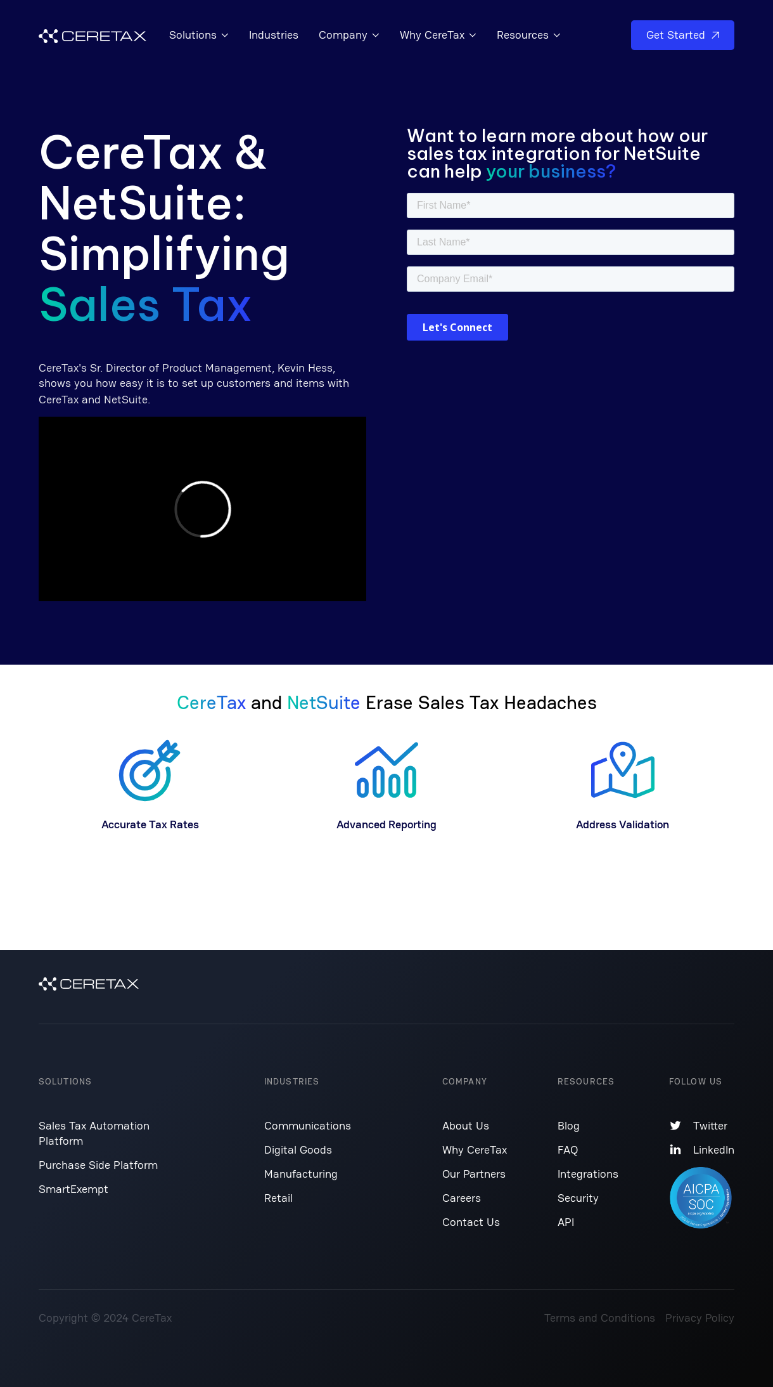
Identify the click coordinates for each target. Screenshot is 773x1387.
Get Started (682, 34)
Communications (307, 1125)
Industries (273, 34)
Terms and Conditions (599, 1317)
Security (578, 1197)
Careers (461, 1197)
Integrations (588, 1173)
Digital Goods (298, 1149)
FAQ (568, 1149)
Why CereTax (474, 1149)
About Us (465, 1125)
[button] (199, 34)
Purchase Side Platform (98, 1164)
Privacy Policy (699, 1317)
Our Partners (474, 1173)
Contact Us (471, 1221)
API (566, 1221)
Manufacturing (301, 1173)
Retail (278, 1197)
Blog (569, 1125)
